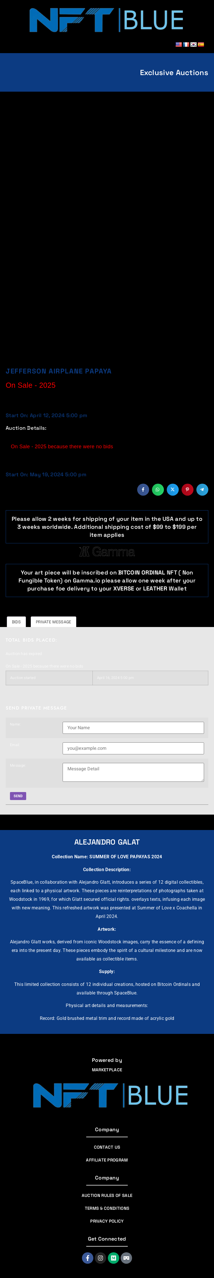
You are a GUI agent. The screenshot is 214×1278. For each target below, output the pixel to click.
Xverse (123, 588)
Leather (156, 588)
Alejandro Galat (107, 842)
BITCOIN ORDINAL (141, 572)
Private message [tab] (53, 621)
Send (18, 796)
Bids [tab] (16, 621)
